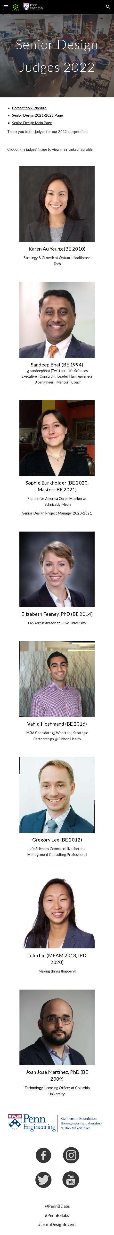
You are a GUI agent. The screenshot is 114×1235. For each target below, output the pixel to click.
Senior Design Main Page (32, 123)
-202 (48, 115)
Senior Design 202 (26, 115)
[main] (57, 55)
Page (58, 115)
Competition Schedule (29, 108)
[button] (6, 6)
